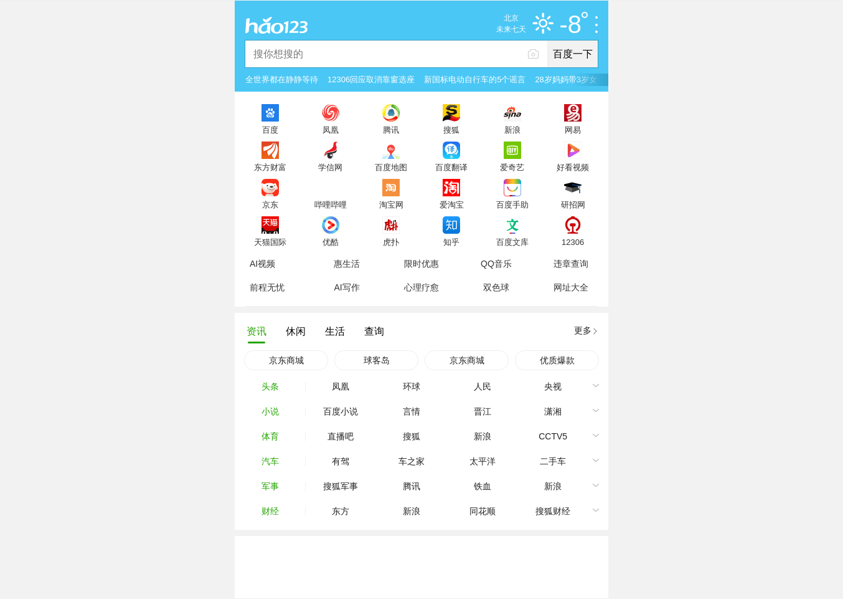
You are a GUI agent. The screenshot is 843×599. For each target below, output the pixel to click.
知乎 (451, 241)
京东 (270, 204)
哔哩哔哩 (330, 204)
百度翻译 (451, 167)
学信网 (330, 167)
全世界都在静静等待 (281, 79)
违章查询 (570, 264)
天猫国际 (270, 241)
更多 (582, 330)
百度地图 (391, 167)
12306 (573, 241)
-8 (573, 25)
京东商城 (286, 360)
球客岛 (377, 360)
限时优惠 (421, 264)
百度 (270, 129)
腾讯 (391, 129)
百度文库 (512, 241)
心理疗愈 (421, 287)
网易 (573, 129)
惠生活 (347, 264)
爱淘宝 (452, 204)
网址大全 (570, 287)
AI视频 (262, 264)
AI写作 (346, 287)
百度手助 (512, 204)
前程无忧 (267, 287)
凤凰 (331, 129)
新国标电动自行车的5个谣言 (474, 79)
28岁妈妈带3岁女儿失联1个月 (588, 79)
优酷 (331, 241)
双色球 (496, 287)
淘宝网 (391, 204)
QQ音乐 (496, 264)
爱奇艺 (512, 167)
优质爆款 (557, 360)
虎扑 (391, 241)
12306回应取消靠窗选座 (371, 79)
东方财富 (270, 167)
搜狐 (451, 129)
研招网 (573, 204)
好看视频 (573, 167)
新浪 (512, 129)
